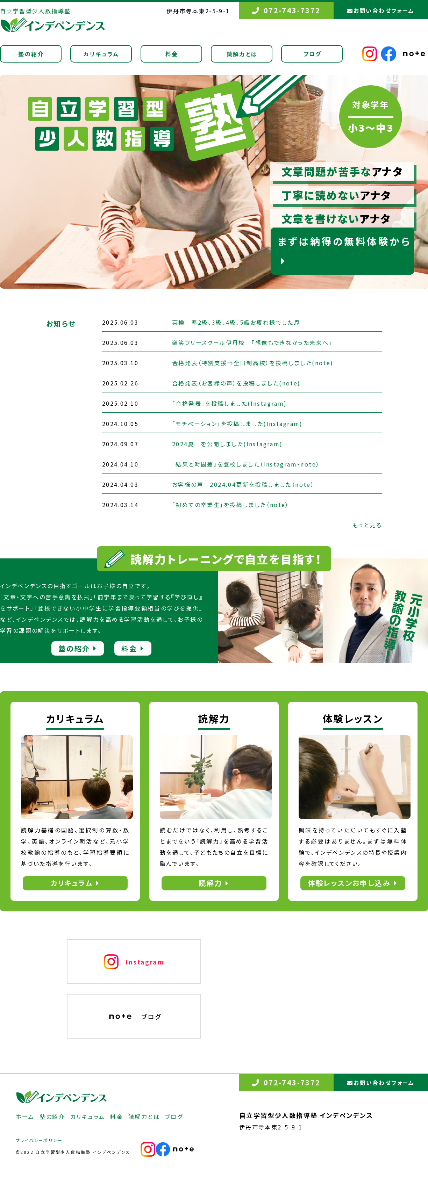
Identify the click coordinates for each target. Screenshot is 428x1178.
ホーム (25, 1116)
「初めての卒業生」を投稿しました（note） (230, 504)
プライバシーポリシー (39, 1140)
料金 (171, 54)
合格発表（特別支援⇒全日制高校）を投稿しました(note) (253, 363)
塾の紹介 (31, 54)
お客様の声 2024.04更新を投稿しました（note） (243, 484)
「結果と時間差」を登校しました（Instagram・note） (246, 464)
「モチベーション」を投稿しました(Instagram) (237, 423)
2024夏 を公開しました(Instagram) (227, 444)
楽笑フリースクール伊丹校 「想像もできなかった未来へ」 (252, 342)
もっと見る (367, 525)
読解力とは (242, 54)
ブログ (312, 54)
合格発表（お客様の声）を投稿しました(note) (236, 383)
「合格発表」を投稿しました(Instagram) (229, 403)
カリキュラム (101, 54)
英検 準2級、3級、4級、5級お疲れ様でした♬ (236, 322)
